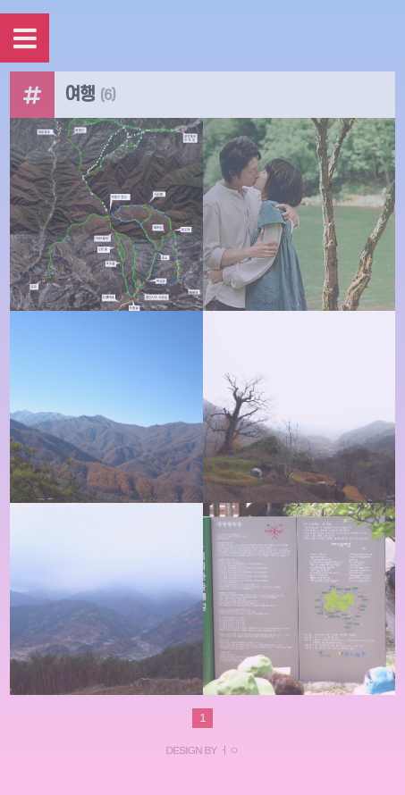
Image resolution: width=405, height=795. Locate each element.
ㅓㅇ (229, 750)
